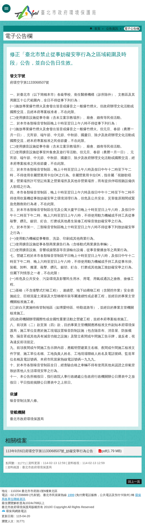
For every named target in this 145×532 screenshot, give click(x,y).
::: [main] (4, 24)
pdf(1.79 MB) (111, 451)
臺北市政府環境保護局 (55, 12)
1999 (71, 495)
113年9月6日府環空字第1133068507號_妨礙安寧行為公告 (49, 451)
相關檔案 (16, 441)
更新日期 (8, 516)
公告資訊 (112, 28)
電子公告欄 (132, 28)
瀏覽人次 (8, 521)
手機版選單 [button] (6, 8)
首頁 (97, 28)
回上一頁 (134, 481)
